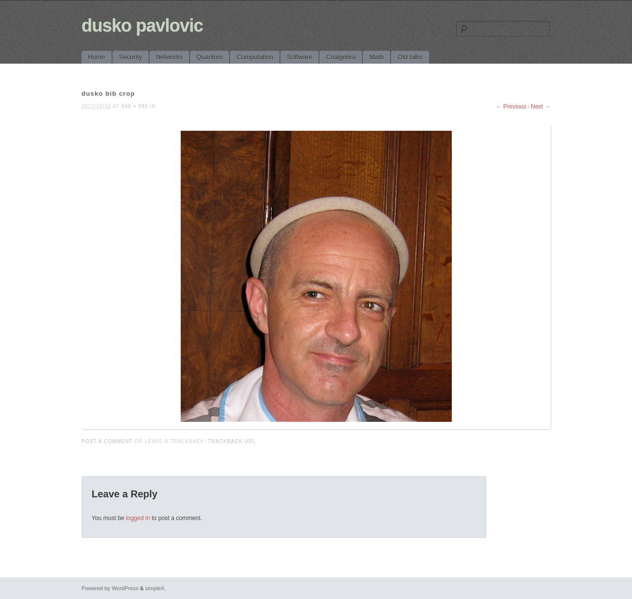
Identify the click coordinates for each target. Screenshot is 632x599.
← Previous (511, 106)
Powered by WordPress (109, 588)
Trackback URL (232, 441)
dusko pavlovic (142, 25)
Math (376, 57)
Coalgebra (341, 57)
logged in (138, 518)
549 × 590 (134, 106)
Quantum (210, 57)
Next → (541, 106)
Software (299, 57)
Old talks (410, 57)
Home (96, 57)
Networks (169, 57)
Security (130, 57)
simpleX (154, 588)
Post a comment (107, 441)
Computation (255, 57)
